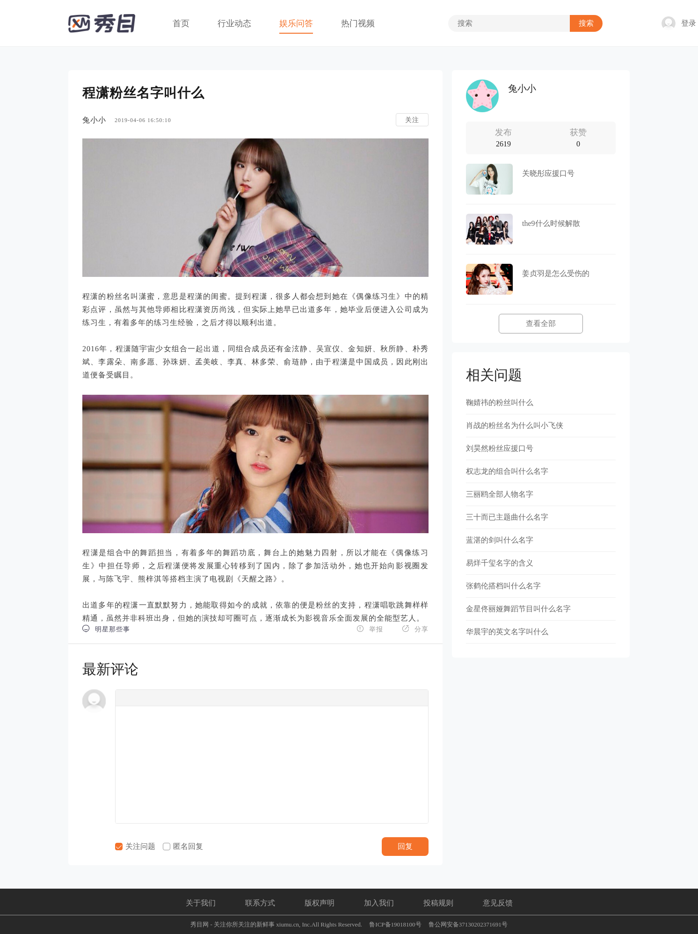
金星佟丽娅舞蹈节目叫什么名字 (518, 609)
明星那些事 (106, 629)
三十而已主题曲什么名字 (507, 517)
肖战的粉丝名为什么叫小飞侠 (514, 425)
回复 (405, 846)
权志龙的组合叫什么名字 (507, 471)
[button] (125, 698)
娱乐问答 (296, 23)
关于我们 (201, 903)
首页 (181, 23)
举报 (369, 629)
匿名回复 (183, 846)
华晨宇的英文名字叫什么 (507, 632)
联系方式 (260, 903)
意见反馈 (498, 903)
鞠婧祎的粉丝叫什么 (499, 402)
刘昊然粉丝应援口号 (499, 448)
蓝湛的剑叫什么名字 (499, 540)
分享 (415, 629)
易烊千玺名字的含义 (499, 563)
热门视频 (358, 23)
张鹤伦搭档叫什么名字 (503, 586)
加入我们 (379, 903)
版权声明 (319, 903)
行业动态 (234, 23)
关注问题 (135, 846)
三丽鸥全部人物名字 (499, 494)
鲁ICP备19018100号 (395, 924)
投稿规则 (438, 903)
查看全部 (541, 323)
